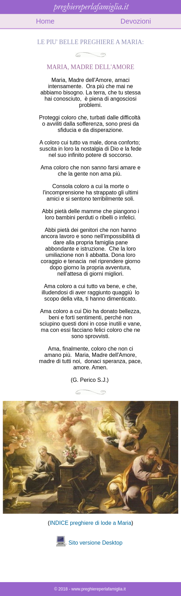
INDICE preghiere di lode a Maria (90, 523)
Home (45, 21)
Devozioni (136, 21)
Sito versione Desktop (95, 543)
